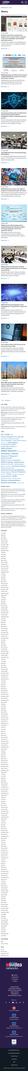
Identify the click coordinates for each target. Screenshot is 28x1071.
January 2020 (4, 671)
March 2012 (4, 846)
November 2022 (4, 612)
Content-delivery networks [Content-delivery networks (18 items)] (19, 440)
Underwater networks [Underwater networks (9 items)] (6, 478)
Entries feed (4, 951)
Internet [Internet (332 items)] (14, 453)
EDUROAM (15, 979)
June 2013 (3, 822)
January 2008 (4, 922)
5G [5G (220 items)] (2, 434)
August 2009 (4, 894)
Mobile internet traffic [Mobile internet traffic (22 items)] (7, 464)
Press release (4, 943)
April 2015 (3, 780)
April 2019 (3, 686)
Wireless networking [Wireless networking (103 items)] (8, 483)
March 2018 (4, 712)
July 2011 (3, 859)
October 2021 (4, 636)
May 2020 (3, 663)
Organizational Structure (15, 990)
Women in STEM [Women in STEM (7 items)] (20, 482)
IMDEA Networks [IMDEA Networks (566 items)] (9, 451)
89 (6, 400)
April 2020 (3, 665)
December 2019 (4, 673)
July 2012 (3, 840)
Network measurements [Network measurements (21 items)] (7, 468)
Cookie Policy (14, 1065)
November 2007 (4, 924)
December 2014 (4, 787)
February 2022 (4, 628)
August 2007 (4, 926)
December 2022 (4, 611)
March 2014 (4, 805)
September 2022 (5, 616)
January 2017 (4, 739)
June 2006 (3, 935)
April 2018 (3, 710)
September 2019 (5, 679)
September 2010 (5, 877)
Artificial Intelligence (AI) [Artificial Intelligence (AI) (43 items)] (9, 437)
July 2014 (3, 797)
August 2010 (4, 879)
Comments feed (5, 953)
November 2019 (4, 675)
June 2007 (3, 929)
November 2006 (4, 933)
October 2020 (4, 655)
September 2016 (5, 747)
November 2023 (4, 589)
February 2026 (4, 541)
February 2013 (4, 830)
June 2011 (3, 861)
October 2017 (4, 721)
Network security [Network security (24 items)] (6, 472)
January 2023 (4, 609)
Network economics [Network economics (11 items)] (6, 466)
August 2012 (4, 838)
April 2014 (3, 803)
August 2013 (4, 819)
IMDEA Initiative (15, 986)
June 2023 (3, 599)
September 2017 (5, 723)
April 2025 (3, 558)
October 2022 (4, 614)
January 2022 (4, 630)
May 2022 (3, 622)
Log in (2, 949)
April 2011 (3, 865)
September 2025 (5, 550)
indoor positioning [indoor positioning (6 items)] (21, 451)
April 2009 (3, 900)
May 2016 (3, 754)
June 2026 (3, 533)
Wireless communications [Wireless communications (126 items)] (10, 480)
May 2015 (3, 778)
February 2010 (4, 887)
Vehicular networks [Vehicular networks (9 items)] (16, 478)
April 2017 (3, 733)
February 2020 (4, 669)
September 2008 (5, 912)
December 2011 (4, 852)
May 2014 (3, 801)
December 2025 (4, 544)
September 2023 (5, 593)
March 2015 (4, 782)
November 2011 (4, 854)
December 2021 (4, 632)
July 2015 (3, 774)
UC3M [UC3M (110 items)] (14, 476)
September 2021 (5, 638)
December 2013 (4, 811)
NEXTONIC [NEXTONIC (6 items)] (3, 474)
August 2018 (4, 702)
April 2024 (3, 579)
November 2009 (4, 891)
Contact (15, 975)
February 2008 (4, 920)
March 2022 (4, 626)
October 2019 (4, 677)
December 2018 (4, 694)
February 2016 (4, 760)
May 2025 (3, 556)
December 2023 (4, 587)
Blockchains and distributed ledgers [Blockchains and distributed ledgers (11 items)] (10, 438)
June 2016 (3, 752)
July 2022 (3, 618)
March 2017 (4, 735)
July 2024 (3, 574)
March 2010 (4, 885)
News (2, 941)
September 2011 (5, 857)
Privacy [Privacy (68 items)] (9, 474)
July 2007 (3, 927)
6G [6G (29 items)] (12, 434)
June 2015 (3, 776)
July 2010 (3, 881)
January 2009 (4, 906)
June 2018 (3, 706)
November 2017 (4, 719)
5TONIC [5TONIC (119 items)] (7, 435)
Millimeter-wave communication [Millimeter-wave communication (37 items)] (11, 460)
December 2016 (4, 741)
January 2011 (4, 869)
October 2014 (4, 791)
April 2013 (3, 826)
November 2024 (4, 568)
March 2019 (4, 688)
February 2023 (4, 607)
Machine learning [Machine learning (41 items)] (6, 458)
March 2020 (4, 667)
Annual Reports (14, 992)
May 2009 (3, 898)
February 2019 (4, 690)
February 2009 (4, 904)
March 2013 (4, 828)
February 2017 (4, 737)
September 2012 (5, 836)
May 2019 (3, 684)
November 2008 (4, 908)
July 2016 (3, 751)
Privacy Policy (14, 1056)
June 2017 (3, 729)
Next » (9, 400)
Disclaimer (14, 1059)
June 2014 (3, 799)
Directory (15, 977)
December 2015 (4, 764)
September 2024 (5, 572)
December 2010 (4, 871)
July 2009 (3, 896)
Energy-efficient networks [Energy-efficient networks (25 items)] (8, 444)
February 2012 (4, 848)
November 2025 (4, 546)
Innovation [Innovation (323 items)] (5, 454)
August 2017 (4, 725)
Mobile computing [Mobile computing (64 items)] (7, 462)
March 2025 (4, 560)
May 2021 (3, 642)
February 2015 (4, 784)
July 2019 (3, 681)
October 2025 (4, 548)
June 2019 (3, 682)
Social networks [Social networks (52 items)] (6, 476)
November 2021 (4, 634)
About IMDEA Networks (15, 988)
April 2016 (3, 756)
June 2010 (3, 883)
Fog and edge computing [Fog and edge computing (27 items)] (8, 446)
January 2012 (4, 850)
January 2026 (4, 542)
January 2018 (4, 716)
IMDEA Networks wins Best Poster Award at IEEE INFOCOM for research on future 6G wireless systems (13, 414)
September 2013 (5, 817)
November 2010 (4, 873)
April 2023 (3, 603)
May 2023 (3, 601)
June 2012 (3, 842)
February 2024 (4, 583)
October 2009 (4, 892)
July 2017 (3, 727)
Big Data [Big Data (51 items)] (20, 437)
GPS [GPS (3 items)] (17, 446)
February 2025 (4, 562)
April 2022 (3, 624)
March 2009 (4, 902)
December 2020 (4, 651)
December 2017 (4, 717)
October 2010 (4, 875)
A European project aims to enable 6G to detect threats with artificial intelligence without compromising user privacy (13, 419)
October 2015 (4, 768)
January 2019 (4, 692)
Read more (5, 48)
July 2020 (3, 659)
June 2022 (3, 620)
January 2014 (4, 809)
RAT (14, 1062)
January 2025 (4, 564)
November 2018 (4, 696)
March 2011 (4, 867)
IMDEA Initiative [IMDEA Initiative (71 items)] (6, 448)
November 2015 (4, 766)
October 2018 (4, 698)
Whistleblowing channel (14, 995)
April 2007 (3, 931)
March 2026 (4, 539)
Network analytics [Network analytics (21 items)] (19, 464)
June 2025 (3, 554)
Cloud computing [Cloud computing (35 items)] (6, 440)
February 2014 (4, 807)
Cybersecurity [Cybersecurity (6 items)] (4, 442)
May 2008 (3, 916)
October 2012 (4, 834)
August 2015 (4, 772)
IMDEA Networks (14, 966)
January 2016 (4, 762)
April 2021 (3, 644)
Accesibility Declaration (14, 1053)
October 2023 (4, 591)
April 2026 (3, 537)
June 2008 (3, 914)
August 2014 (4, 795)
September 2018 (5, 700)
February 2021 (4, 647)
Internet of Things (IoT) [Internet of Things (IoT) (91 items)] (9, 456)
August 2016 (4, 749)
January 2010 (4, 889)
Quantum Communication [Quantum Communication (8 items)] (18, 474)
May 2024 (3, 577)
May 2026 (3, 535)
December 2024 (4, 566)
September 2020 (5, 657)
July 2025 (3, 552)
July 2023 (3, 597)
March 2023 (4, 605)
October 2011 (4, 856)
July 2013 (3, 821)
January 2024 (4, 585)
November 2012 (4, 832)
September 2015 (5, 770)
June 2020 (3, 661)
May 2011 (3, 863)
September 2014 (5, 793)
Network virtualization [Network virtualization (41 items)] (18, 472)
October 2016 (4, 745)
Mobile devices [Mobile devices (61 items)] (19, 462)
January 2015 (4, 786)
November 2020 (4, 653)
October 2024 (4, 570)
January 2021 (4, 649)
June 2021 (3, 640)
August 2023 (4, 595)
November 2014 (4, 789)
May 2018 (3, 708)
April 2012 (3, 844)
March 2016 (4, 758)
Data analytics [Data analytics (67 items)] (13, 442)
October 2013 (4, 815)
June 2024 (3, 576)
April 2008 (3, 918)
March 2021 (4, 646)
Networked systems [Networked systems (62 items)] (19, 466)
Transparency (15, 993)
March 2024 (4, 581)
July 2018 (3, 704)
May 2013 (3, 824)
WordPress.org (4, 955)
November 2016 (4, 743)
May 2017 (3, 731)
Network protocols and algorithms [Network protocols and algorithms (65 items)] (12, 470)
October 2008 (4, 910)
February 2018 (4, 714)
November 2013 (4, 813)
